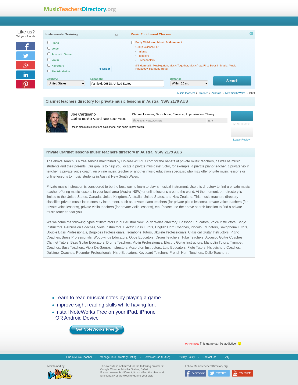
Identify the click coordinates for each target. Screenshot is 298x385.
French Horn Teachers (186, 251)
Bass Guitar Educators (87, 241)
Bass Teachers (73, 246)
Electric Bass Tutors (138, 226)
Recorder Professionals (93, 251)
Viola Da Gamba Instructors (106, 246)
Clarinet (203, 93)
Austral (97, 119)
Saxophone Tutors (233, 226)
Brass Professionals (77, 236)
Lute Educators (174, 246)
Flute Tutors (196, 246)
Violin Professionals (147, 241)
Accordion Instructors (145, 246)
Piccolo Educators (204, 226)
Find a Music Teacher (79, 355)
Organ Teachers (167, 236)
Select (106, 69)
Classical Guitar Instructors (208, 231)
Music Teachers (186, 93)
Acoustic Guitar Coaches (224, 236)
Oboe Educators (141, 236)
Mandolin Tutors (216, 241)
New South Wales (235, 93)
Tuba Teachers (192, 236)
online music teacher (113, 170)
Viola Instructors (109, 226)
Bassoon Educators (194, 220)
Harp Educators (125, 251)
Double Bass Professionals (67, 231)
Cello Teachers (216, 251)
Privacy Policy (186, 355)
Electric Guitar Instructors (183, 241)
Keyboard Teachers (153, 251)
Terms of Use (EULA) (157, 355)
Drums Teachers (118, 241)
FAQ (226, 355)
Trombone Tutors (139, 231)
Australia (216, 93)
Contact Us (209, 355)
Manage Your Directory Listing (118, 355)
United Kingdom (115, 195)
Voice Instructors (223, 220)
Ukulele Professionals (170, 231)
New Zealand (182, 195)
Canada (95, 195)
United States (77, 195)
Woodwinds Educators (110, 236)
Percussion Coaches (79, 226)
